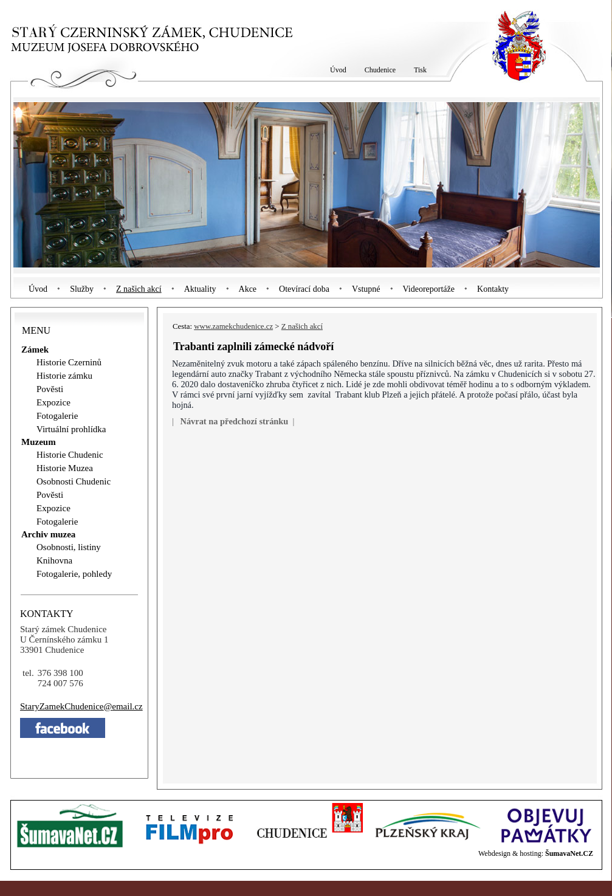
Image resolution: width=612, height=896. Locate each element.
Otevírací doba (304, 289)
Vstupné (366, 289)
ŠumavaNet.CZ (569, 853)
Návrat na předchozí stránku (234, 421)
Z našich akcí (139, 289)
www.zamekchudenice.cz (233, 326)
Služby (82, 289)
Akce (248, 289)
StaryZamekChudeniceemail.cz (81, 706)
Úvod (38, 289)
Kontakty (493, 289)
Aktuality (200, 289)
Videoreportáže (429, 289)
